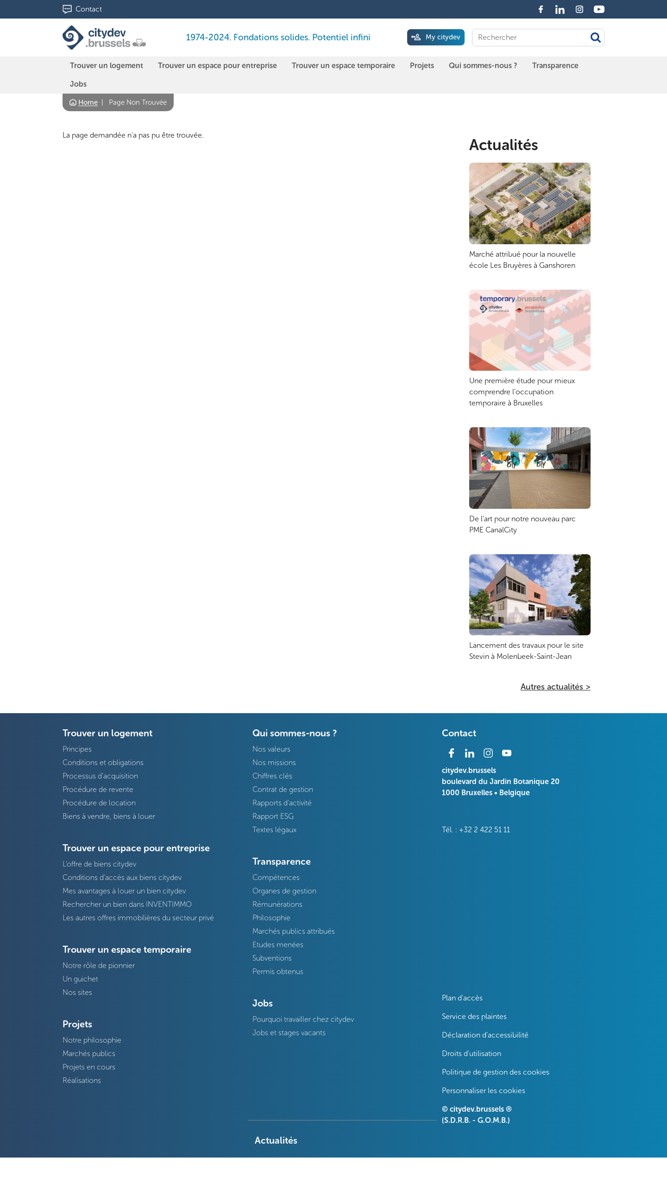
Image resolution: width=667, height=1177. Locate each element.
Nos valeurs (271, 749)
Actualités (503, 145)
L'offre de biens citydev (99, 864)
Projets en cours (89, 1067)
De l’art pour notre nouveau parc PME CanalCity (522, 524)
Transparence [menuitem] (555, 65)
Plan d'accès (462, 997)
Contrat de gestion (282, 789)
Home (88, 102)
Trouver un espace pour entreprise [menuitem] (217, 65)
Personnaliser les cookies (483, 1090)
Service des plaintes (474, 1016)
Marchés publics (89, 1053)
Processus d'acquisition (100, 776)
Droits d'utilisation (471, 1053)
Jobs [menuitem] (78, 84)
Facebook (540, 9)
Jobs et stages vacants (289, 1032)
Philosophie (271, 917)
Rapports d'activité (282, 802)
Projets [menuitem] (422, 65)
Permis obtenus (277, 971)
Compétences (276, 877)
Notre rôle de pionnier (99, 965)
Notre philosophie (92, 1040)
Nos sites (77, 992)
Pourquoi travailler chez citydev (303, 1019)
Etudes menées (277, 944)
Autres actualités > (556, 687)
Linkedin (560, 9)
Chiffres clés (272, 776)
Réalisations (82, 1080)
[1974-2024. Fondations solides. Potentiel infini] (106, 37)
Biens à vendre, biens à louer (109, 816)
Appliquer (595, 37)
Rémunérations (277, 904)
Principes (77, 749)
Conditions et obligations (103, 762)
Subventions (272, 958)
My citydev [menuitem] (443, 37)
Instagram (579, 9)
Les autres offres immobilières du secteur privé (138, 917)
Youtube (598, 9)
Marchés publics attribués (293, 931)
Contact (89, 9)
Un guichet (80, 979)
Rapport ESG (273, 816)
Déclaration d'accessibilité (485, 1035)
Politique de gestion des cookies (495, 1072)
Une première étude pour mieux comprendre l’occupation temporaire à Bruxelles (522, 391)
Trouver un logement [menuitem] (106, 65)
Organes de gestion (284, 890)
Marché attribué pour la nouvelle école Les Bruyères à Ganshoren (522, 260)
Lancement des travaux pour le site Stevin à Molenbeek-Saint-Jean (526, 651)
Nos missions (274, 762)
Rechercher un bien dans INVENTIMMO (127, 904)
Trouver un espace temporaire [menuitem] (343, 65)
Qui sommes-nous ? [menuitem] (483, 65)
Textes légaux (274, 829)
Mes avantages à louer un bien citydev (124, 890)
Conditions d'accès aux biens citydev (122, 877)
